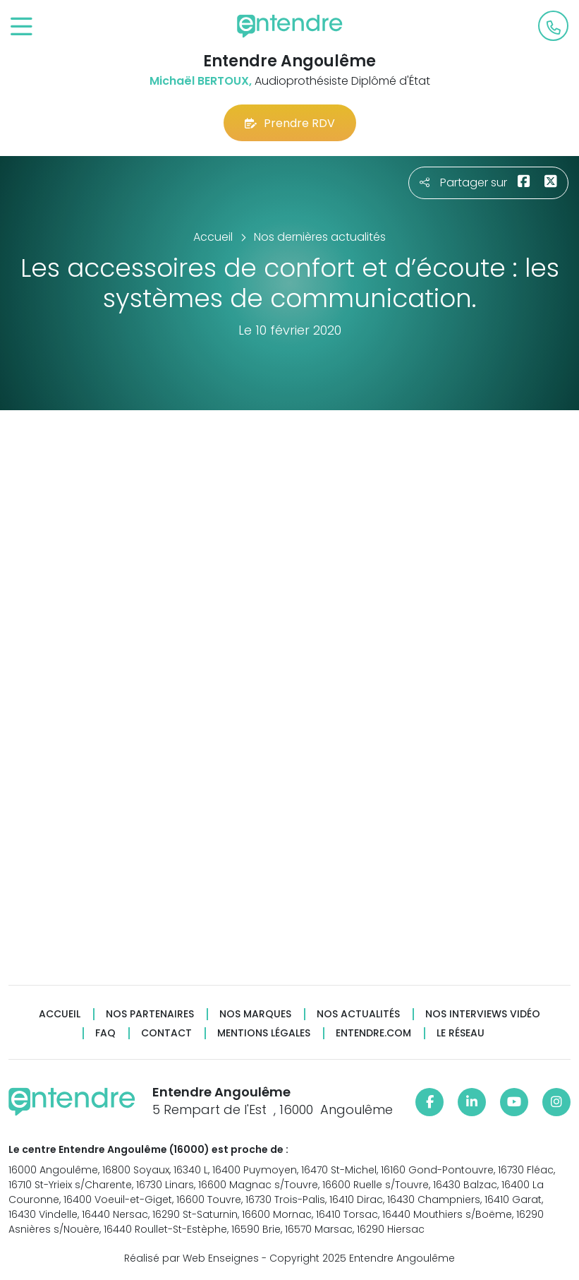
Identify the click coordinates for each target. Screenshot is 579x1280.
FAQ (105, 1033)
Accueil (59, 1014)
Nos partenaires (150, 1014)
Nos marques (255, 1014)
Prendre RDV (290, 123)
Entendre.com (373, 1033)
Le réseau (460, 1033)
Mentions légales (263, 1033)
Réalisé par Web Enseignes (191, 1258)
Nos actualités (358, 1014)
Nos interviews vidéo (482, 1014)
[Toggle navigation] (21, 27)
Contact (166, 1033)
